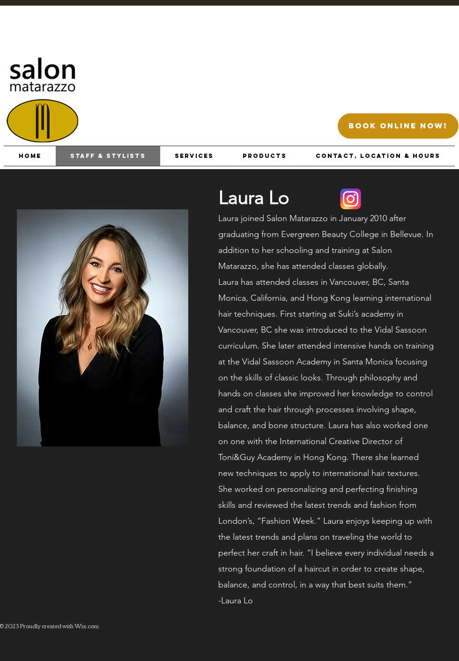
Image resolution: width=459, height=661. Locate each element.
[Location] (350, 198)
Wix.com (86, 625)
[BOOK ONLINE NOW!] (398, 126)
